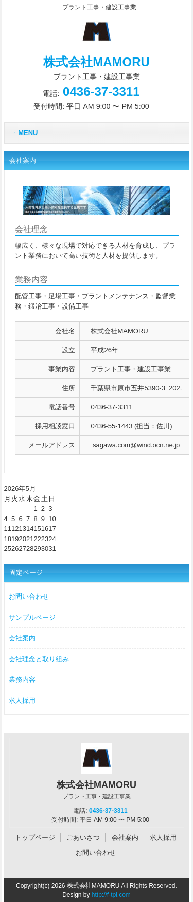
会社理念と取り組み (39, 659)
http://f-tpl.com (111, 894)
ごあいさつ (83, 837)
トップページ (35, 837)
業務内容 (22, 679)
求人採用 (22, 700)
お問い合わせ (29, 596)
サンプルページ (32, 617)
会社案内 (22, 638)
